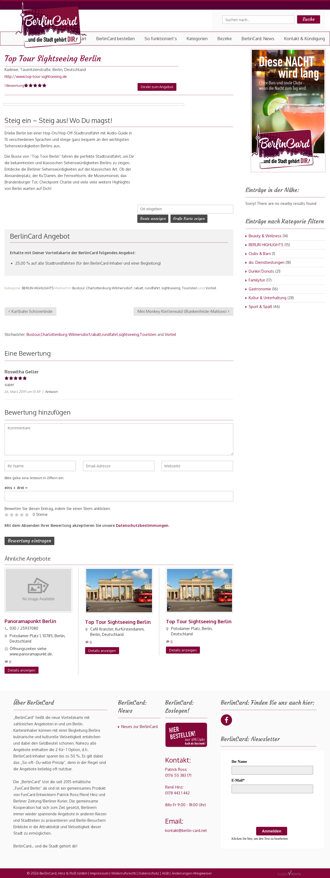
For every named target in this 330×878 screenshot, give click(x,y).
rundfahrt (152, 288)
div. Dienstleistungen (267, 262)
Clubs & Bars (260, 253)
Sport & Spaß (260, 306)
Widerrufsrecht (123, 873)
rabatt (138, 288)
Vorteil (211, 288)
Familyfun (257, 280)
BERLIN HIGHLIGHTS (38, 288)
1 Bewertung (14, 85)
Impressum (99, 873)
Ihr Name (239, 762)
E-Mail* (238, 780)
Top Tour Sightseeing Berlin (118, 622)
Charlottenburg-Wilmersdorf (109, 288)
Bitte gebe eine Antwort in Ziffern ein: (34, 478)
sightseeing (170, 288)
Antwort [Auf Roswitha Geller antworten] (51, 391)
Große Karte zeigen (189, 218)
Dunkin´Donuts (261, 271)
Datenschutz (149, 873)
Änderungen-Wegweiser (192, 873)
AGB (165, 873)
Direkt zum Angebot (157, 87)
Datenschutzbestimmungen (142, 525)
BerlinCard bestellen (115, 38)
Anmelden (272, 831)
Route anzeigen (153, 218)
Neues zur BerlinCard (139, 726)
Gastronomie (260, 289)
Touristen (190, 288)
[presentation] (272, 811)
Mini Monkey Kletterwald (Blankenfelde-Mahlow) (183, 311)
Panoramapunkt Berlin (30, 621)
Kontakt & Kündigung (304, 38)
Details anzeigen (21, 670)
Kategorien (197, 38)
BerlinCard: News (257, 38)
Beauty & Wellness (265, 236)
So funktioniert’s (161, 38)
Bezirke (224, 38)
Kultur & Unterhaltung (267, 297)
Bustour (78, 288)
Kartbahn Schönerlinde (30, 311)
